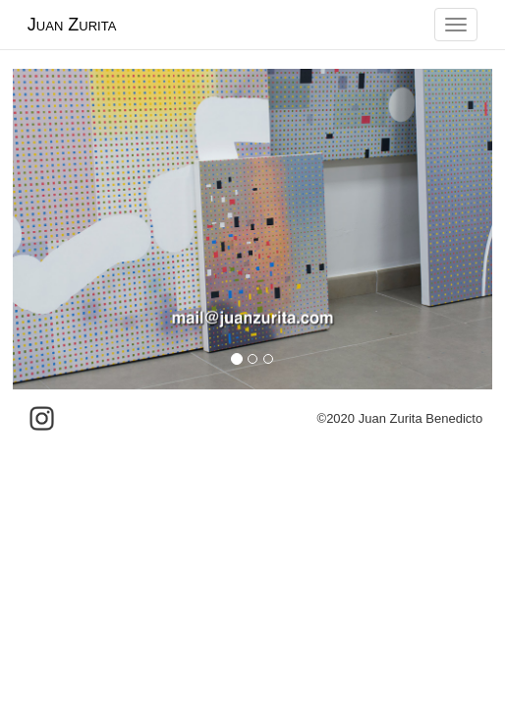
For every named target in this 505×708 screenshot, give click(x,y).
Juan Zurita (72, 24)
